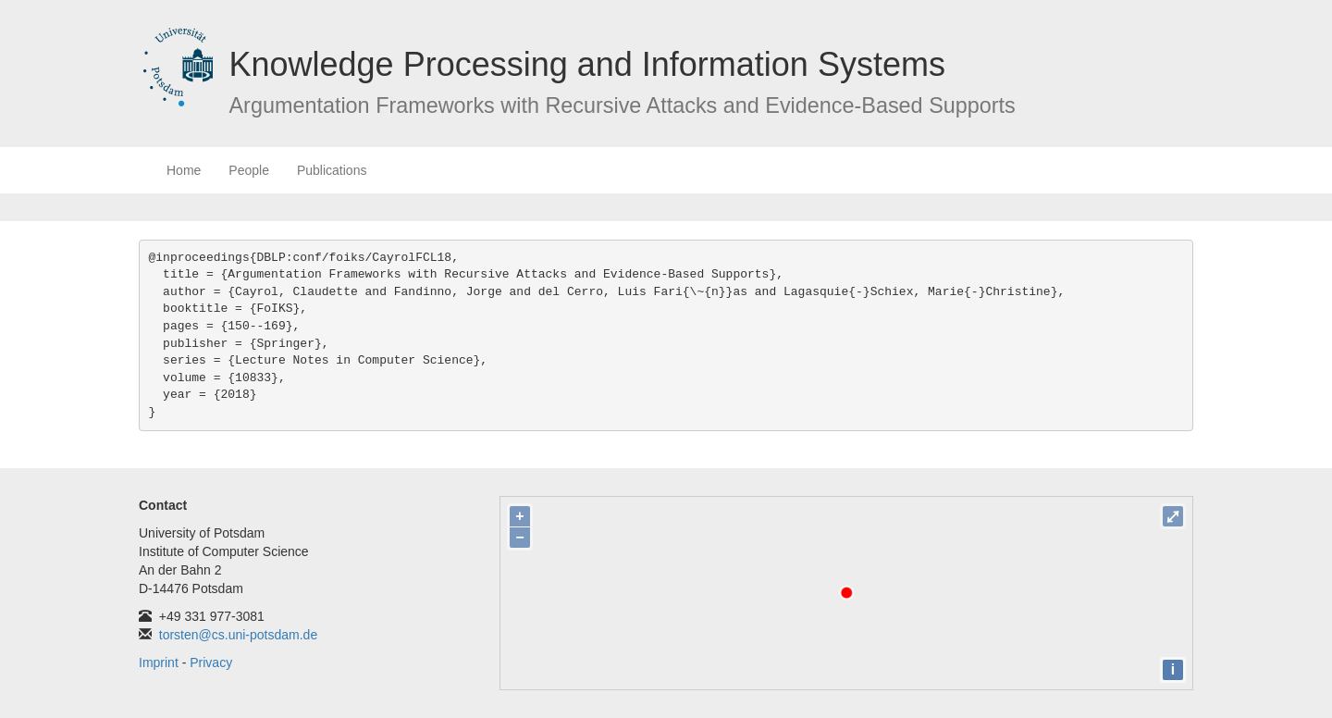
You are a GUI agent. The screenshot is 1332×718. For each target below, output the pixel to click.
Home (183, 170)
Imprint (159, 662)
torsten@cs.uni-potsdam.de (238, 634)
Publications (332, 170)
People (248, 170)
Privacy (211, 662)
